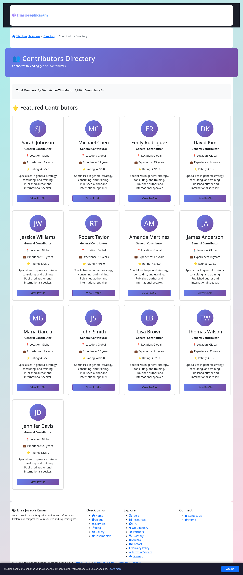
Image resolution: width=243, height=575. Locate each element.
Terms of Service (140, 552)
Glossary (136, 536)
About (97, 520)
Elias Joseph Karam (26, 36)
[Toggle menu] (227, 15)
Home (97, 516)
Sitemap (136, 556)
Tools (134, 516)
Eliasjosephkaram (30, 15)
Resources (137, 520)
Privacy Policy (139, 548)
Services (98, 524)
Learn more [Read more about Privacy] (115, 568)
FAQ (133, 524)
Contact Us (193, 516)
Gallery (98, 532)
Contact (135, 544)
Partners (136, 532)
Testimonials (101, 536)
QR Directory (138, 528)
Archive (135, 540)
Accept (230, 568)
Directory (49, 36)
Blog (96, 528)
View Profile (38, 198)
